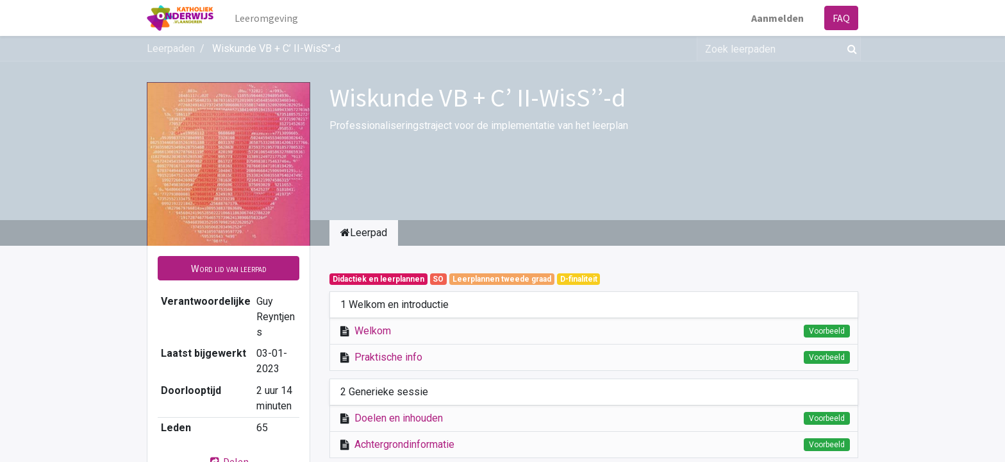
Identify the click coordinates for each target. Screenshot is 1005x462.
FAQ (841, 18)
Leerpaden (171, 48)
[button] (228, 268)
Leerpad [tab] (363, 233)
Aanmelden (777, 18)
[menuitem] (266, 18)
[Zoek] (849, 49)
